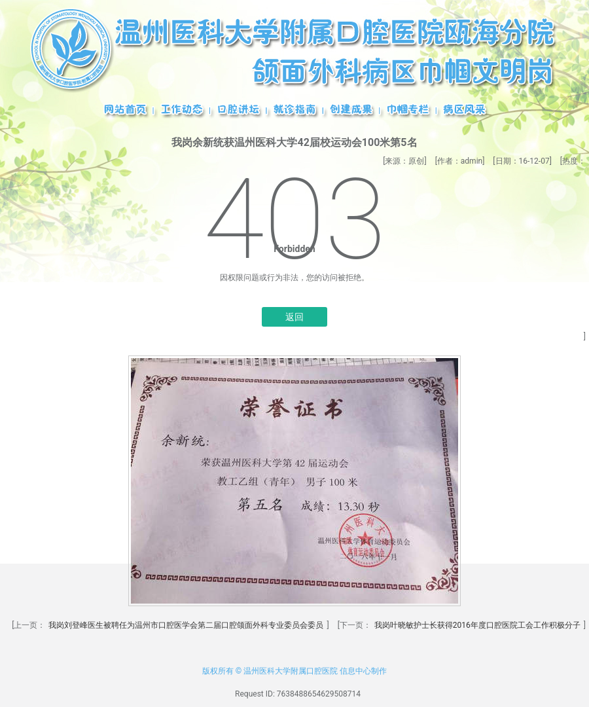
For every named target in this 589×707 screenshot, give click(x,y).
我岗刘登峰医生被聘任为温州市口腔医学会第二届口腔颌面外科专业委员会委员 (185, 625)
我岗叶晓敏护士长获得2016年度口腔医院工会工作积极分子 (477, 625)
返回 (294, 317)
